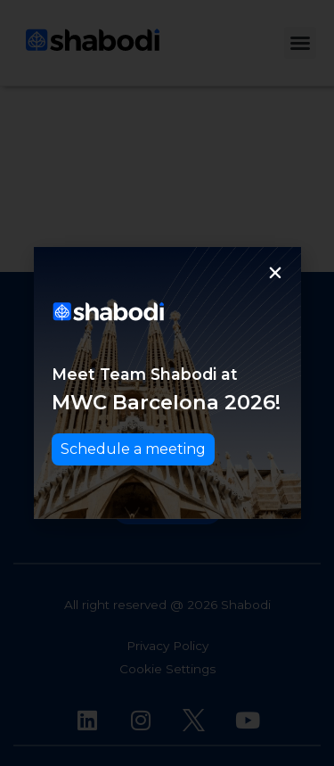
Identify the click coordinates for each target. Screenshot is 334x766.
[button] (275, 273)
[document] (167, 383)
